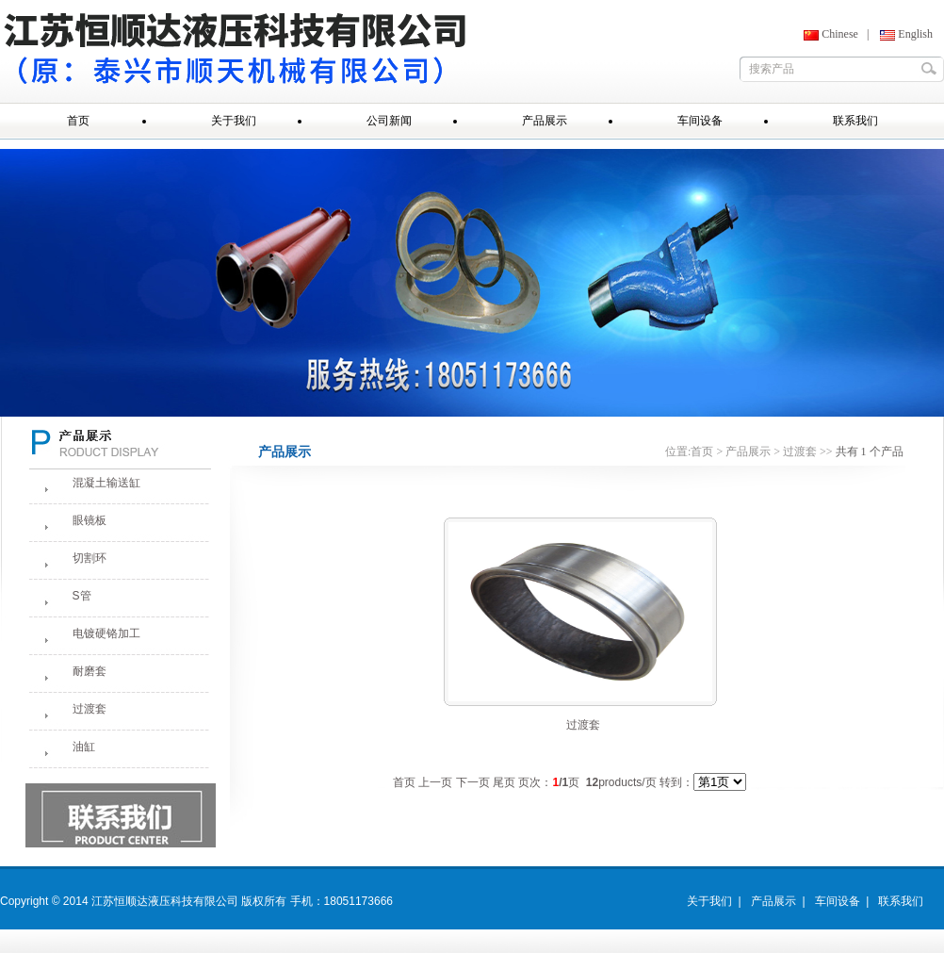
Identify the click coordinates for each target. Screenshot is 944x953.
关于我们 (709, 901)
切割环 (89, 558)
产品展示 (748, 451)
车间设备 (837, 901)
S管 (82, 595)
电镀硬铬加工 (106, 633)
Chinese (840, 34)
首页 (702, 451)
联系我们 (900, 901)
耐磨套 (89, 671)
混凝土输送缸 (106, 482)
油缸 (84, 746)
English (915, 34)
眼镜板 (89, 520)
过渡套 (89, 708)
